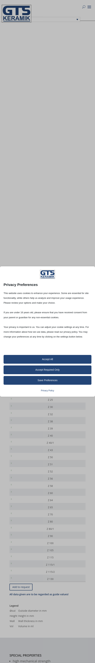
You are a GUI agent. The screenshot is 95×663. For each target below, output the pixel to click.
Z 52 (20, 479)
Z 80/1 (20, 542)
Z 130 (20, 597)
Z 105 (20, 566)
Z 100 (20, 558)
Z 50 (20, 464)
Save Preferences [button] (47, 380)
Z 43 (20, 456)
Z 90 (20, 550)
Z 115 (20, 573)
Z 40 (20, 440)
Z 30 (20, 409)
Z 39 (20, 432)
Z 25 (20, 401)
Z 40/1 (20, 448)
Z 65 (20, 519)
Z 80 (20, 534)
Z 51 (20, 471)
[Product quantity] (71, 401)
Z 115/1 (20, 581)
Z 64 (20, 511)
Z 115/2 (20, 589)
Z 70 (20, 526)
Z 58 (20, 495)
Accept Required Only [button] (47, 369)
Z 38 (20, 424)
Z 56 (20, 487)
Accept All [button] (47, 359)
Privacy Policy (47, 390)
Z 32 (20, 417)
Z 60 (20, 503)
